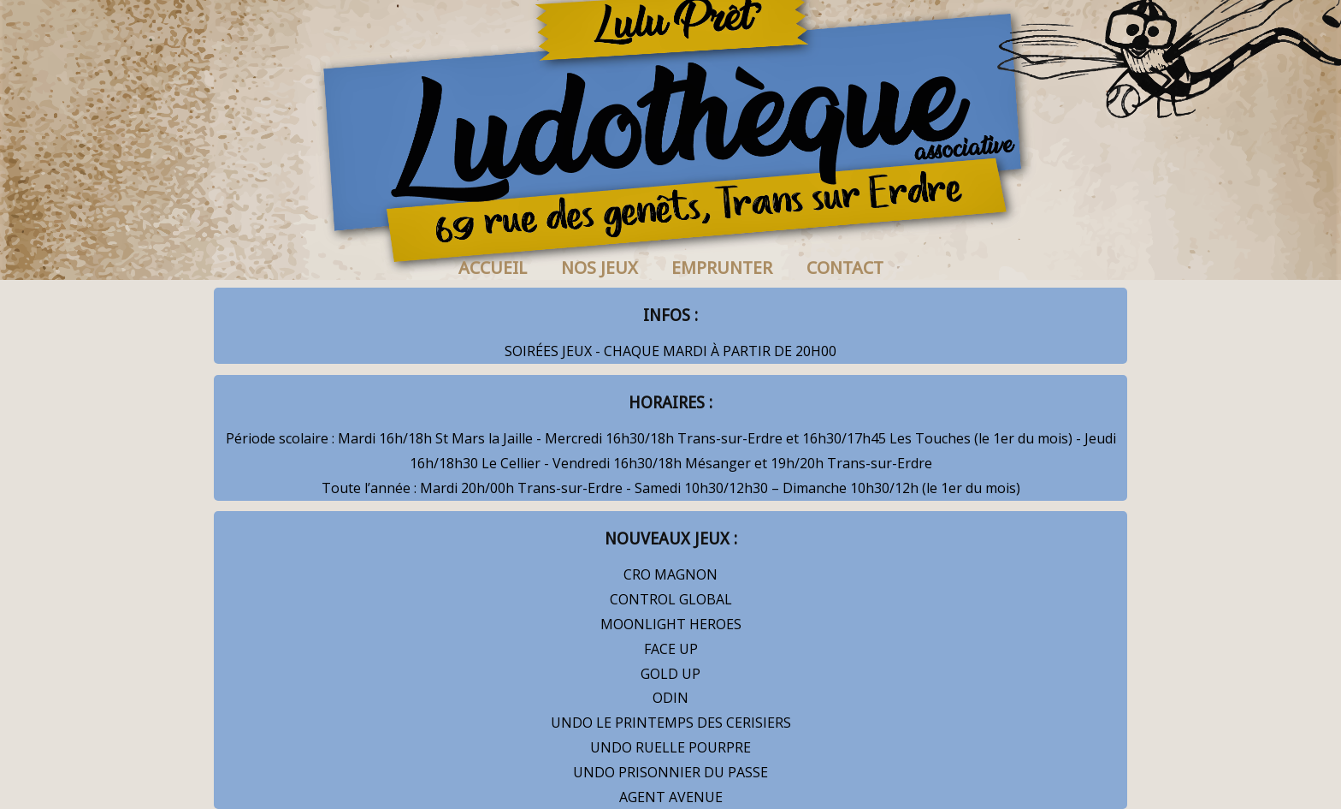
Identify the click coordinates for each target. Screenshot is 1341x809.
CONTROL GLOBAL (671, 599)
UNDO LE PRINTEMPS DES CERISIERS (671, 722)
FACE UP (671, 648)
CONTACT (844, 268)
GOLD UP (670, 673)
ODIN (670, 697)
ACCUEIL (492, 268)
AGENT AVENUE (671, 797)
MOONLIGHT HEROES (670, 624)
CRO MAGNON (670, 574)
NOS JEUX (599, 268)
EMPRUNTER (721, 268)
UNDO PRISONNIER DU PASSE (670, 772)
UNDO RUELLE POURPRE (670, 747)
